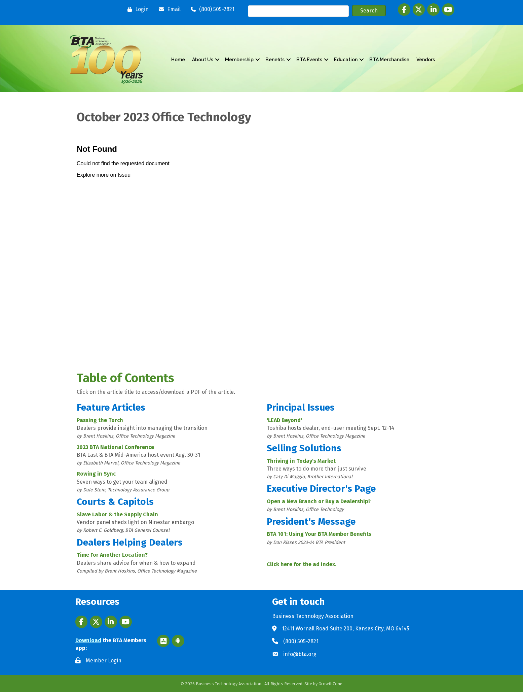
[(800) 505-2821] (210, 9)
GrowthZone (330, 683)
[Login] (136, 9)
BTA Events (309, 59)
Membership (239, 59)
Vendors (425, 59)
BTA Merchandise (389, 59)
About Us (202, 59)
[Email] (168, 9)
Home (178, 59)
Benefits (275, 59)
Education (346, 59)
